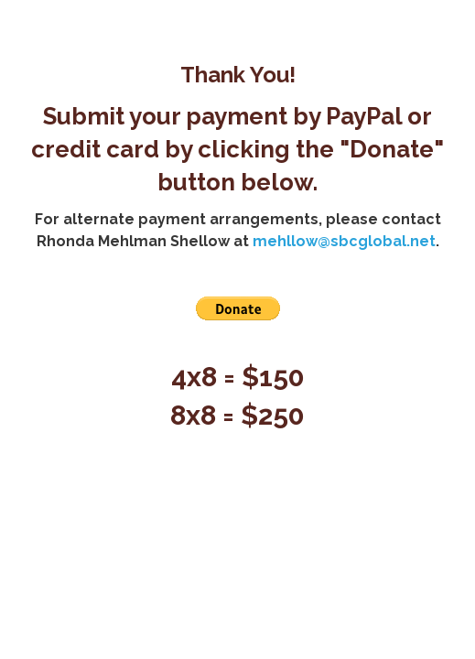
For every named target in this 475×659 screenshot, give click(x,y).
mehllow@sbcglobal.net (344, 241)
